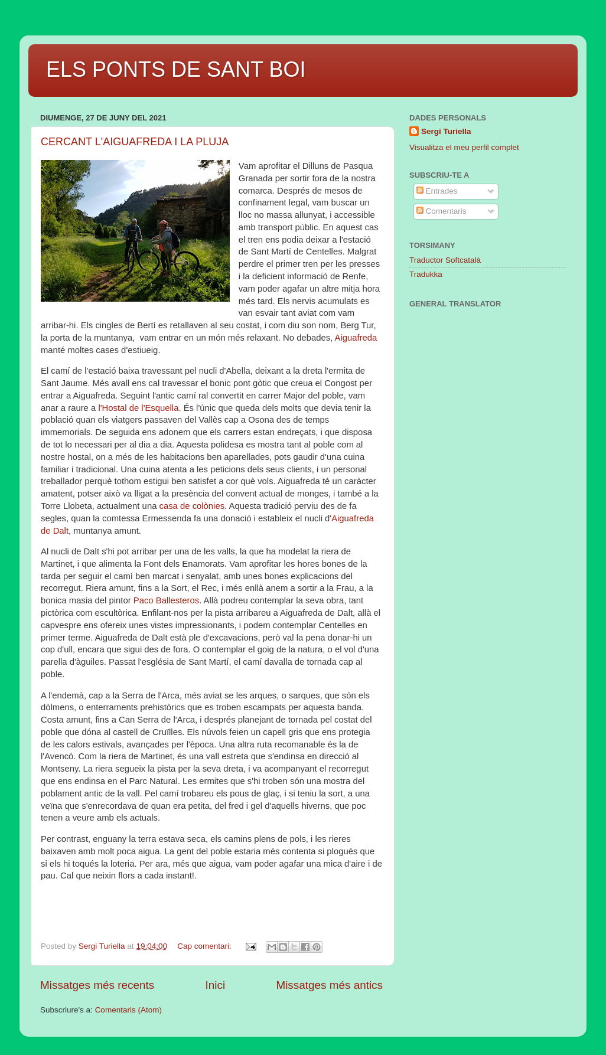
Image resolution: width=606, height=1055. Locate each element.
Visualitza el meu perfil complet (464, 147)
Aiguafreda (356, 337)
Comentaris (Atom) (128, 1009)
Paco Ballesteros (166, 600)
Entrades (437, 191)
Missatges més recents (97, 985)
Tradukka (425, 274)
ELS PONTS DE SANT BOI (175, 69)
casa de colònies (192, 506)
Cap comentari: (205, 946)
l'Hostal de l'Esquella (138, 408)
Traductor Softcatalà (445, 260)
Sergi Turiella (446, 131)
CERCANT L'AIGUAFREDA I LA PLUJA (135, 142)
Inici (216, 985)
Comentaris (441, 211)
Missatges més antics (329, 985)
